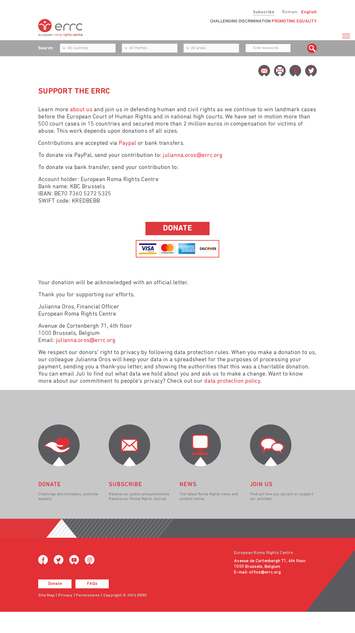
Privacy (65, 595)
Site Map (46, 595)
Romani (290, 12)
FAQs (92, 583)
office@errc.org (265, 572)
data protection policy (232, 381)
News (188, 485)
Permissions (88, 595)
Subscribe (263, 12)
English (309, 12)
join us (261, 485)
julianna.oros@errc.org (192, 155)
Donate (55, 583)
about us (81, 110)
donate (177, 228)
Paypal (128, 143)
